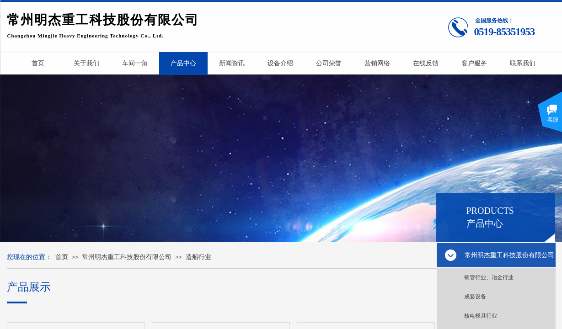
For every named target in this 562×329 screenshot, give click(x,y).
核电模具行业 (480, 316)
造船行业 (198, 257)
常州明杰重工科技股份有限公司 (126, 257)
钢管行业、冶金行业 (489, 277)
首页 (61, 257)
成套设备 (475, 296)
